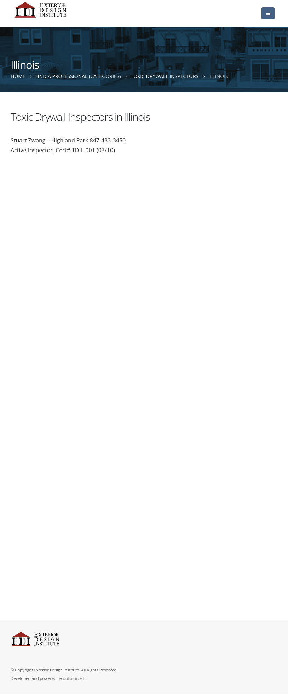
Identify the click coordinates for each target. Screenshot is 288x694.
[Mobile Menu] (268, 13)
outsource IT (74, 678)
